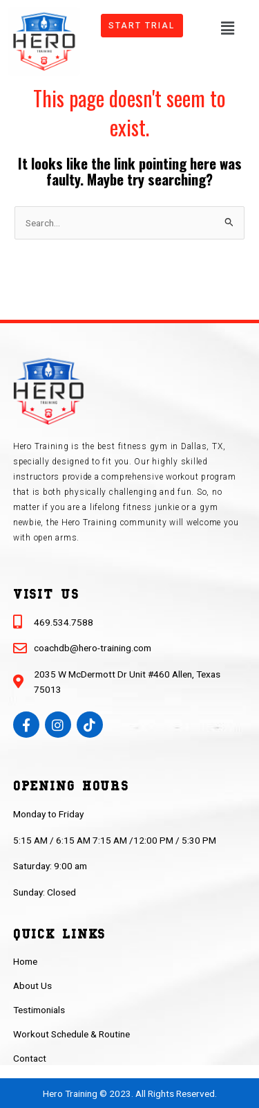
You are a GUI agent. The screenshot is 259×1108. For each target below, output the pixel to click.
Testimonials (39, 1009)
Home (25, 961)
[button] (227, 27)
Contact (29, 1058)
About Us (32, 985)
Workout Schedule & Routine (71, 1033)
